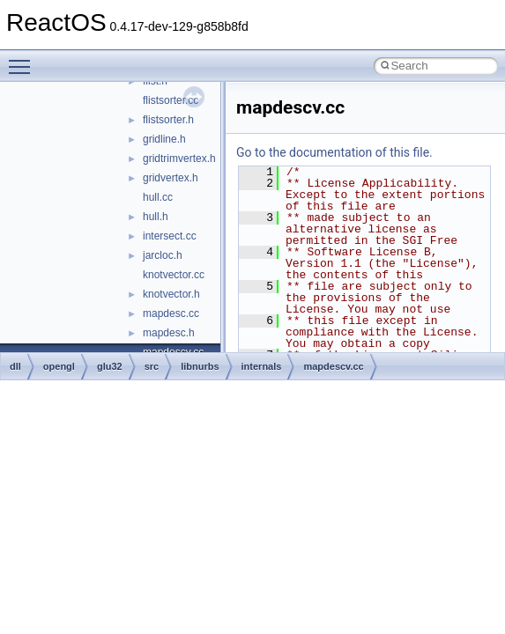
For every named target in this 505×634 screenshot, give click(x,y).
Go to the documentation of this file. (334, 152)
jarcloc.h (162, 255)
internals (261, 366)
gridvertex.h (170, 178)
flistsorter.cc (170, 100)
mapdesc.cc (171, 313)
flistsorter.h (168, 120)
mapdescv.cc (333, 366)
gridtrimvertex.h (179, 158)
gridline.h (164, 139)
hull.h (155, 216)
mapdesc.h (169, 333)
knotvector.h (171, 294)
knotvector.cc (173, 275)
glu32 (110, 366)
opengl (59, 366)
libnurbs (200, 366)
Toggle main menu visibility (24, 59)
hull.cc (158, 197)
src (152, 366)
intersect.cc (170, 236)
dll (15, 366)
